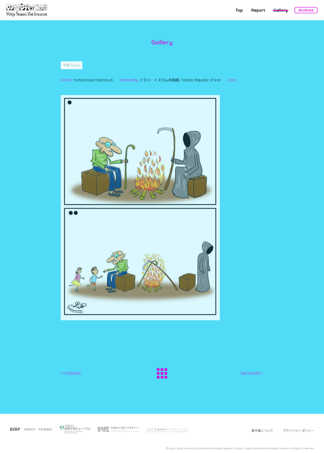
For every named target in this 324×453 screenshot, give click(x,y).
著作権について (262, 433)
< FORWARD (71, 374)
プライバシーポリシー (298, 433)
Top (239, 10)
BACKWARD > (252, 374)
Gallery (280, 10)
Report (258, 10)
